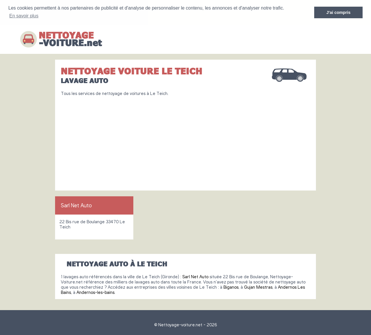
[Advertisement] (185, 140)
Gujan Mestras (258, 286)
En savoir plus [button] (24, 15)
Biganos (231, 286)
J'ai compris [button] (338, 12)
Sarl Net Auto (76, 205)
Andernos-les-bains (95, 291)
